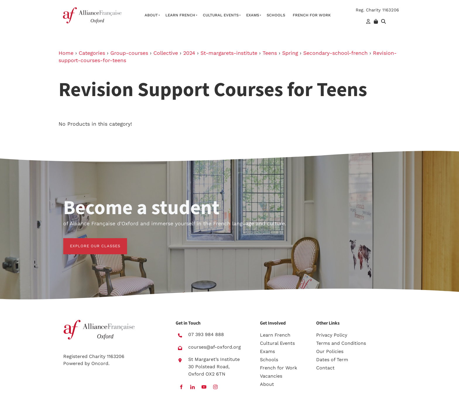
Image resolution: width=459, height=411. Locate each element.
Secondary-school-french (335, 53)
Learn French (180, 15)
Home (66, 53)
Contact (325, 368)
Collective (165, 53)
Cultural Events (221, 15)
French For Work (312, 15)
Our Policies (329, 351)
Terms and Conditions (341, 343)
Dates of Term (332, 359)
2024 (189, 53)
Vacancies (271, 376)
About (151, 15)
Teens (270, 53)
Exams (252, 15)
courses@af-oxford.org (214, 347)
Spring (290, 53)
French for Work (278, 368)
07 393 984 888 (206, 334)
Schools (276, 15)
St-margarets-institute (229, 53)
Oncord (99, 363)
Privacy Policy (331, 335)
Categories (92, 53)
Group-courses (129, 53)
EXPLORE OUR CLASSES (88, 241)
